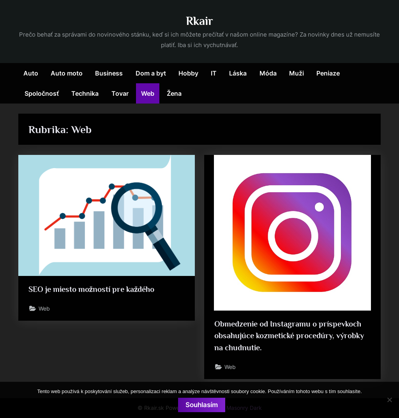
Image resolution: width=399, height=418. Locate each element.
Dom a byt (151, 73)
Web (147, 93)
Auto (30, 73)
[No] (389, 400)
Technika (85, 93)
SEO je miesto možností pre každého (91, 289)
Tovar (120, 93)
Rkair (199, 21)
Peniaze (328, 73)
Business (109, 73)
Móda (268, 73)
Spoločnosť (42, 93)
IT (214, 73)
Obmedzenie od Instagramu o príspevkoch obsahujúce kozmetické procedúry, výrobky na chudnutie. (289, 336)
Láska (238, 73)
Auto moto (67, 73)
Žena (174, 93)
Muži (296, 73)
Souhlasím (201, 405)
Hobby (188, 73)
